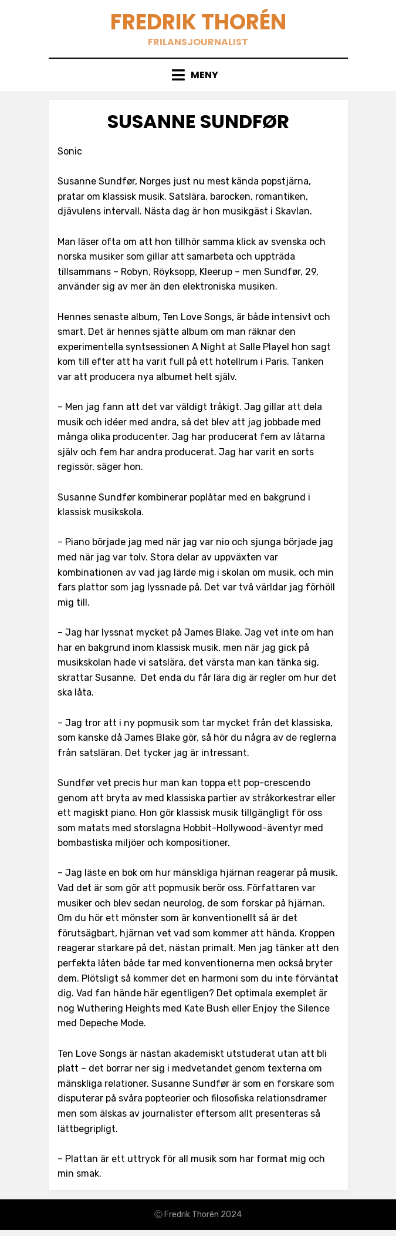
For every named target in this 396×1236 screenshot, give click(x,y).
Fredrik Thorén (198, 22)
